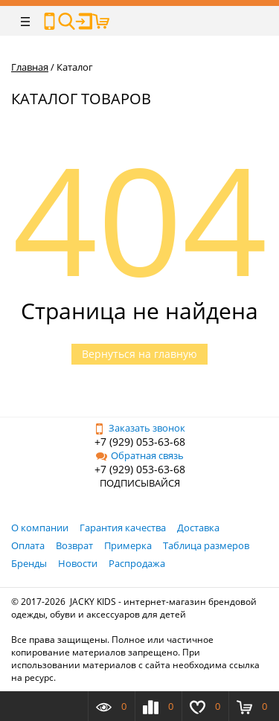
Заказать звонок (139, 428)
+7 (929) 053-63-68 (139, 442)
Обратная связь (140, 455)
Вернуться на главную (139, 354)
